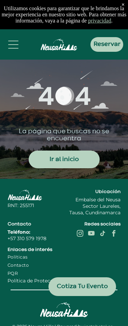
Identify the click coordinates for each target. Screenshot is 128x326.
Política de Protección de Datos (45, 281)
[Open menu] (13, 45)
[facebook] (114, 234)
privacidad (99, 21)
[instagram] (80, 234)
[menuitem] (31, 257)
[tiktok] (103, 234)
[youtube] (91, 234)
